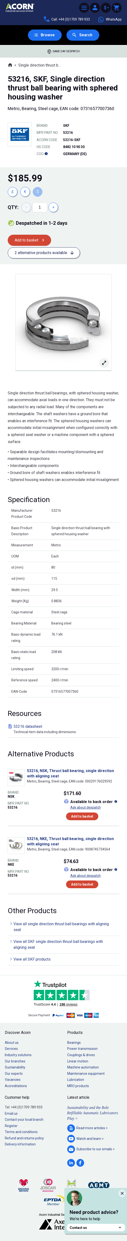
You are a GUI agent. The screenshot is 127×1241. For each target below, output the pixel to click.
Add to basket (26, 240)
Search (85, 35)
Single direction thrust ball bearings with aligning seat (40, 65)
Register (11, 1126)
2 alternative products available (41, 252)
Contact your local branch (24, 1119)
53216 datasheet (64, 729)
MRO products (78, 1086)
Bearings (74, 1043)
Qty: (13, 207)
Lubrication (75, 1080)
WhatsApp (110, 19)
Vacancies (12, 1080)
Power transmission (82, 1049)
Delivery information (20, 1144)
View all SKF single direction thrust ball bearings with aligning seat (58, 944)
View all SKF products (32, 959)
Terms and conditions (21, 1132)
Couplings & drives (81, 1055)
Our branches (15, 1061)
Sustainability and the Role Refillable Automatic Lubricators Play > (92, 1113)
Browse (48, 35)
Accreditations (16, 1086)
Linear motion (77, 1061)
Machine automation (83, 1067)
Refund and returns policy (24, 1138)
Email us (11, 1113)
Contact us (96, 1227)
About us (12, 1043)
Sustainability (15, 1067)
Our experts (14, 1074)
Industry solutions (18, 1055)
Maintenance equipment (86, 1074)
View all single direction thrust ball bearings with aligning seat (61, 927)
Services (11, 1049)
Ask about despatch (85, 807)
